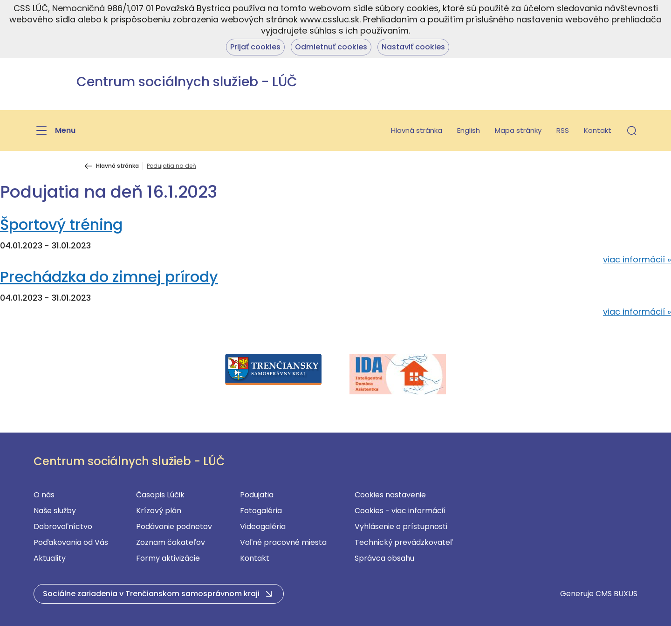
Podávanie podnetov (174, 526)
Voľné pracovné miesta (283, 542)
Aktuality (50, 558)
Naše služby (55, 510)
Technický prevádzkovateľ (404, 542)
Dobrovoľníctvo (63, 526)
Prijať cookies (255, 46)
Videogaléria (263, 526)
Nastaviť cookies (413, 46)
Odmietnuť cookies (331, 46)
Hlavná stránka (416, 130)
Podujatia (257, 494)
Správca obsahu (384, 558)
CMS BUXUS (616, 593)
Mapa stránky (518, 130)
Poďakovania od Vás (71, 542)
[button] (632, 130)
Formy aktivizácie (168, 558)
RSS (562, 130)
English (468, 130)
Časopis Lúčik (160, 494)
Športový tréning (61, 224)
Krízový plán (158, 510)
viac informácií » (637, 259)
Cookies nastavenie (390, 494)
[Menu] (54, 130)
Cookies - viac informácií (400, 510)
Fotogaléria (261, 510)
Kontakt (597, 130)
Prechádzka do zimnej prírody (109, 276)
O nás (44, 494)
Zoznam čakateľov (170, 542)
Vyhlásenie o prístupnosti (401, 526)
